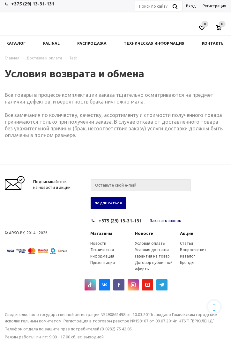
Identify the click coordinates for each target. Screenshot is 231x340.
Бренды (187, 262)
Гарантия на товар (152, 256)
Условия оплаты (150, 243)
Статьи (186, 243)
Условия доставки (152, 250)
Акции (186, 233)
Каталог (187, 256)
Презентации (102, 262)
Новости (144, 233)
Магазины (101, 233)
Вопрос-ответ (193, 250)
